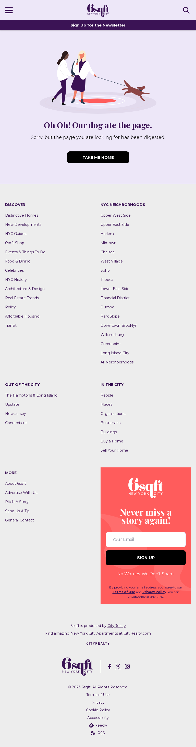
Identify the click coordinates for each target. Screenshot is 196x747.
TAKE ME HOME (98, 157)
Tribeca (107, 279)
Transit (11, 325)
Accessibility (98, 717)
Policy (10, 307)
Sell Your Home (114, 450)
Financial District (115, 298)
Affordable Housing (22, 316)
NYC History (16, 279)
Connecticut (16, 423)
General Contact (19, 520)
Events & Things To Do (25, 252)
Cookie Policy (98, 710)
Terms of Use (124, 592)
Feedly (98, 725)
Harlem (107, 233)
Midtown (108, 243)
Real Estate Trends (22, 298)
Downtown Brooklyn (119, 325)
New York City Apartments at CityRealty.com (110, 633)
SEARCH (187, 10)
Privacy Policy (154, 592)
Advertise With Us (21, 492)
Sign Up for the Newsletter (98, 25)
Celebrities (14, 270)
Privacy (98, 702)
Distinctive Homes (21, 215)
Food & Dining (18, 261)
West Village (112, 261)
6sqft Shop (14, 243)
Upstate (12, 404)
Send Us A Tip (17, 511)
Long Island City (115, 353)
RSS (98, 733)
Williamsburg (112, 334)
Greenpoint (111, 344)
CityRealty (116, 625)
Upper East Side (115, 224)
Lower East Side (115, 288)
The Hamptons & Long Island (31, 395)
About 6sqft (15, 483)
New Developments (23, 224)
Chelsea (108, 252)
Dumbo (107, 307)
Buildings (109, 432)
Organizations (113, 413)
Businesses (110, 423)
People (107, 395)
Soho (105, 270)
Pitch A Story (17, 502)
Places (106, 404)
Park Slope (110, 316)
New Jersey (15, 413)
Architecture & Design (25, 288)
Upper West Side (116, 215)
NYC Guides (15, 233)
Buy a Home (112, 441)
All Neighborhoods (117, 362)
